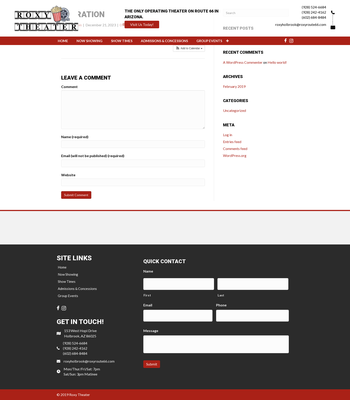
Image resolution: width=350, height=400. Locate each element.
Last (221, 295)
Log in (227, 135)
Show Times (66, 281)
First (147, 295)
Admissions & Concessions (77, 289)
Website (68, 175)
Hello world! (277, 62)
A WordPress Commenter (242, 62)
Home (62, 267)
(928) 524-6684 (314, 7)
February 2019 (234, 86)
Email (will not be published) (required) (92, 156)
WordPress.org (234, 155)
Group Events (68, 296)
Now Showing (68, 274)
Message (150, 330)
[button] (142, 24)
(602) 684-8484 (314, 17)
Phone (221, 305)
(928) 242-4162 (314, 12)
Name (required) (74, 137)
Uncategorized (234, 110)
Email (147, 305)
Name (148, 271)
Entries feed (232, 141)
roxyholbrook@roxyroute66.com (300, 24)
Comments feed (235, 148)
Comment (69, 86)
